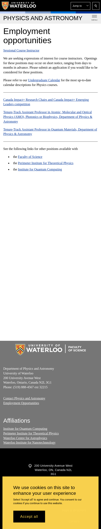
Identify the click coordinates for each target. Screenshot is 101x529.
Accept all (29, 517)
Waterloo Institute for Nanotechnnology (29, 442)
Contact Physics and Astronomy (24, 398)
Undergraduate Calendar (44, 80)
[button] (80, 6)
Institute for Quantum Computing (40, 169)
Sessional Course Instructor (21, 50)
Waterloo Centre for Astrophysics (25, 438)
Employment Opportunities (21, 403)
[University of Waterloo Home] (19, 6)
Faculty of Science (30, 156)
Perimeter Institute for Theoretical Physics (46, 163)
